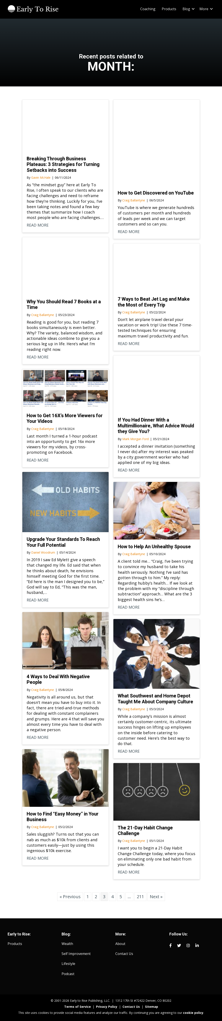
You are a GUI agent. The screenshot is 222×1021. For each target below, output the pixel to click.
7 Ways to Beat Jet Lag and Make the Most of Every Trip (154, 301)
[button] (193, 8)
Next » (156, 896)
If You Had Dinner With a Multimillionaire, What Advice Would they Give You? (156, 425)
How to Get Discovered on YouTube (156, 193)
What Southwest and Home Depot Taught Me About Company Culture (155, 698)
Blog (186, 8)
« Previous (70, 896)
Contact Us (124, 953)
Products (169, 8)
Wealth (67, 943)
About (120, 943)
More (203, 8)
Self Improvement (76, 953)
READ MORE (38, 225)
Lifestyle (68, 963)
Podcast (68, 973)
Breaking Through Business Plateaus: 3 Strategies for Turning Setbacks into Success (63, 164)
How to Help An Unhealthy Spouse (154, 546)
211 (140, 896)
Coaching (147, 8)
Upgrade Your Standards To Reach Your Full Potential (63, 542)
